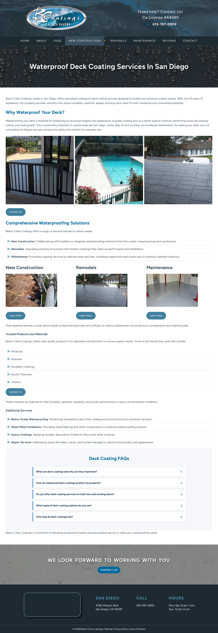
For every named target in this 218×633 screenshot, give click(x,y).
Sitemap (108, 629)
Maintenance (144, 40)
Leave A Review (138, 629)
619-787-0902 (164, 24)
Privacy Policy (121, 629)
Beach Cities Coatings (19, 98)
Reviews (169, 40)
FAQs (58, 40)
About (41, 40)
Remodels (118, 40)
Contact (190, 40)
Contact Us (15, 211)
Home (25, 40)
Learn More (15, 315)
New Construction (85, 40)
